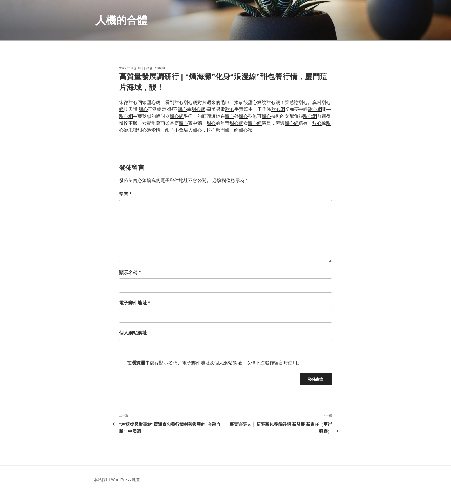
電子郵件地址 (134, 302)
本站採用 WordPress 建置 (117, 479)
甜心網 (153, 102)
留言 (125, 194)
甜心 (132, 102)
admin (159, 68)
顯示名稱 (130, 272)
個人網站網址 (133, 332)
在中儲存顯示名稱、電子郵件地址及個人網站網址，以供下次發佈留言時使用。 (214, 362)
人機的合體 (121, 20)
